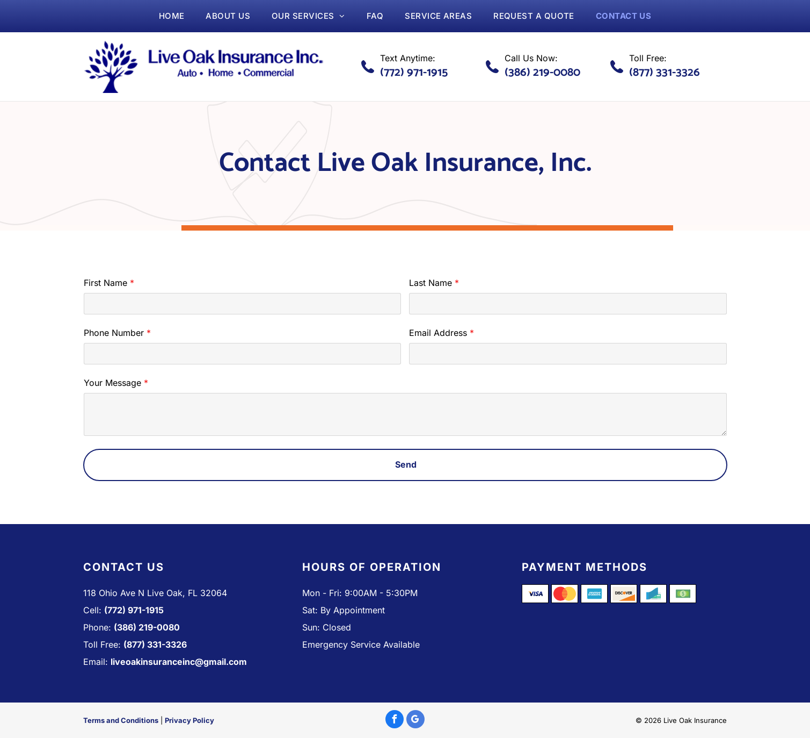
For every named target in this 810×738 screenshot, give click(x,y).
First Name (105, 282)
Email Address (438, 332)
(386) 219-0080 (542, 72)
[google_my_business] (415, 720)
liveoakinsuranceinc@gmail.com (179, 661)
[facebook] (394, 720)
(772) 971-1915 (414, 72)
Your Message (112, 382)
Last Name (430, 282)
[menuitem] (171, 16)
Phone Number (114, 332)
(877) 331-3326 (664, 72)
